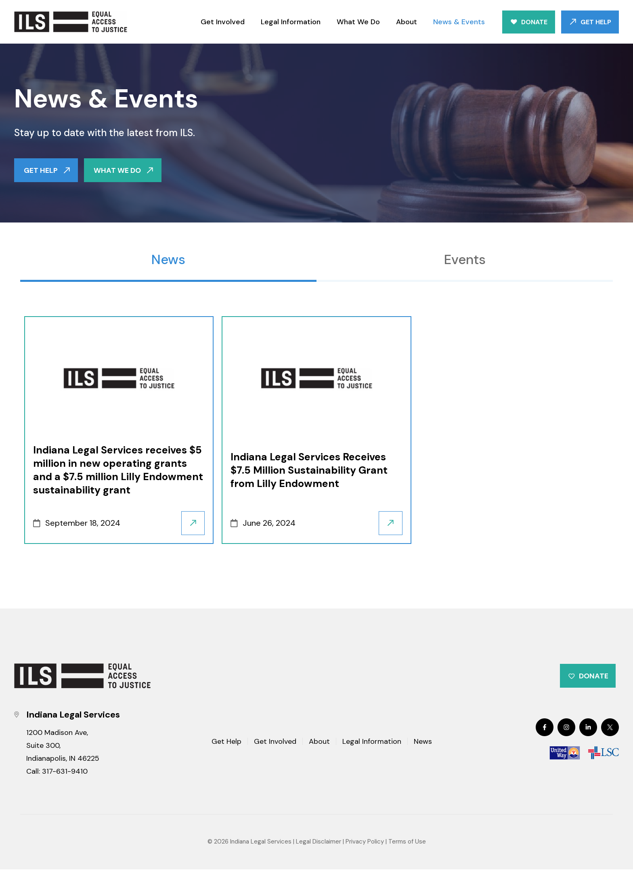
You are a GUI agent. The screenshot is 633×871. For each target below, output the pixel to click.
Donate (534, 22)
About (406, 22)
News (168, 260)
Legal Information (291, 22)
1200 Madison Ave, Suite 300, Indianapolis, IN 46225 (62, 747)
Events (464, 260)
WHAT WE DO (117, 170)
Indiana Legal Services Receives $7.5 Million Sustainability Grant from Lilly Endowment (309, 471)
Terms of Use (407, 843)
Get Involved (223, 22)
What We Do (358, 22)
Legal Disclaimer (318, 843)
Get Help (596, 22)
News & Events (459, 22)
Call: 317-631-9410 (57, 773)
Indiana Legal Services (260, 843)
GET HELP (41, 170)
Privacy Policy (365, 843)
